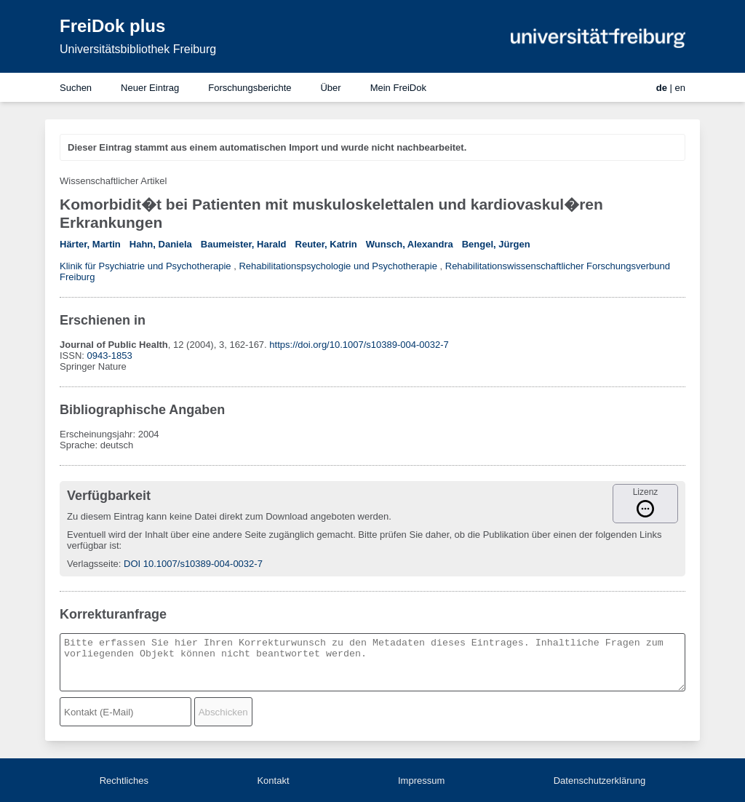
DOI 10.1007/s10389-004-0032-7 (193, 563)
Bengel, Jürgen (496, 244)
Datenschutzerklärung (599, 780)
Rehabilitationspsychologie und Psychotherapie (338, 266)
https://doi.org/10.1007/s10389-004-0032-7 (358, 344)
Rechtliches (124, 780)
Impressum (421, 780)
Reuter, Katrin (326, 244)
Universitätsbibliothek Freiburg (138, 49)
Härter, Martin (90, 244)
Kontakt (273, 780)
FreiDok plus (112, 26)
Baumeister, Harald (244, 244)
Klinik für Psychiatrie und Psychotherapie (145, 266)
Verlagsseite (93, 563)
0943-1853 (109, 355)
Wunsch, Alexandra (409, 244)
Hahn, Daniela (161, 244)
